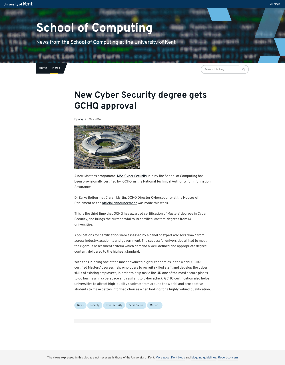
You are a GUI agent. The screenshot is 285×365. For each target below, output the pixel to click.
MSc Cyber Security (132, 176)
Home (43, 68)
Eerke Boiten (136, 305)
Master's (155, 305)
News (56, 68)
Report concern (228, 357)
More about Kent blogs (170, 357)
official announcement (119, 203)
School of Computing (94, 28)
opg (80, 119)
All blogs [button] (275, 4)
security (94, 305)
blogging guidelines (203, 357)
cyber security (114, 305)
